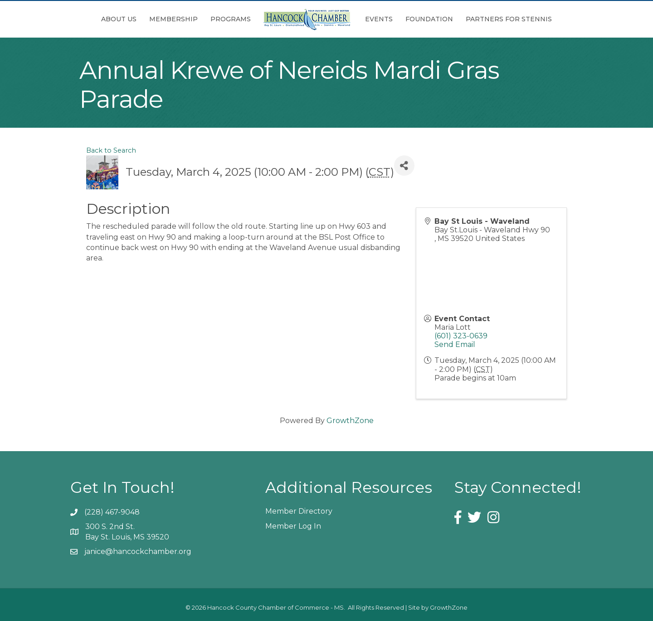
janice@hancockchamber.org (137, 551)
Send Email (454, 344)
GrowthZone (350, 420)
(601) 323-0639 (460, 336)
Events (379, 19)
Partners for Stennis (509, 19)
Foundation (429, 19)
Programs (230, 19)
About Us (118, 19)
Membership (173, 19)
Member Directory (298, 511)
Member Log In (293, 526)
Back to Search (111, 150)
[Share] (404, 165)
